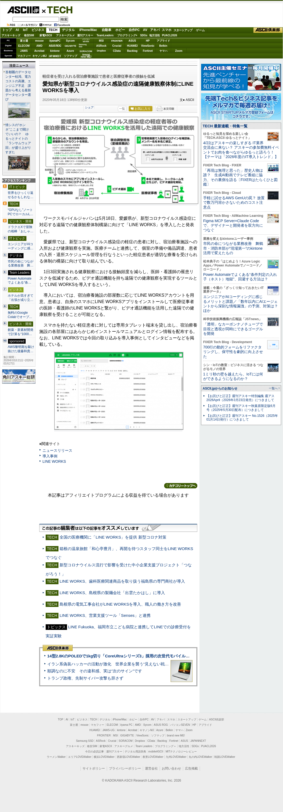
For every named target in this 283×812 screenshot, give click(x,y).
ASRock (101, 45)
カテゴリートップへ (180, 485)
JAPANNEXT (55, 56)
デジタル (68, 30)
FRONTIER (117, 41)
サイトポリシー (93, 768)
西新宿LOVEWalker (128, 756)
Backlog (132, 50)
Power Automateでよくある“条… (20, 281)
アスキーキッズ (11, 35)
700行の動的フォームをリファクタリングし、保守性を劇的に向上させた (233, 352)
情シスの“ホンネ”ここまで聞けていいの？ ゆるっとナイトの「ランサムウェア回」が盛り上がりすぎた (18, 138)
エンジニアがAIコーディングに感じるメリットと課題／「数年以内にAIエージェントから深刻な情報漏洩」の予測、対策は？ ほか (240, 304)
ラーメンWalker (56, 756)
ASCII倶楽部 (268, 30)
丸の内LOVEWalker (200, 756)
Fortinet (148, 50)
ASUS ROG (55, 45)
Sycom (70, 40)
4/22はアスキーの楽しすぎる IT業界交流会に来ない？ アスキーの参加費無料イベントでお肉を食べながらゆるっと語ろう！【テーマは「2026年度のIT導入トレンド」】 (241, 150)
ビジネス (38, 30)
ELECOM (24, 45)
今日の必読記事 (94, 751)
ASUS (132, 40)
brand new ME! (176, 735)
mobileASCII (155, 751)
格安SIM (29, 35)
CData (117, 50)
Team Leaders (143, 746)
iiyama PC (126, 724)
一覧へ (273, 388)
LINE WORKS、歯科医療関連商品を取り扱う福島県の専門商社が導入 (122, 581)
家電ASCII (46, 35)
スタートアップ (183, 30)
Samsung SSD (85, 740)
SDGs (143, 35)
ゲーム (200, 30)
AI (17, 30)
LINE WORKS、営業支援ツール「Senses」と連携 (105, 615)
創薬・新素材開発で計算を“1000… (20, 332)
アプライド (163, 40)
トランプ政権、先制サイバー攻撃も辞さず (85, 678)
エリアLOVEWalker (79, 756)
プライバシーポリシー (125, 768)
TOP (60, 719)
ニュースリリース (57, 450)
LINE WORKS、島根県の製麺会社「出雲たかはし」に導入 (112, 592)
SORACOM (126, 740)
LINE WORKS (54, 461)
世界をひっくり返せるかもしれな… (20, 195)
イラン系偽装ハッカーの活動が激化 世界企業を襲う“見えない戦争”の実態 (114, 664)
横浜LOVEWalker (104, 756)
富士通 (24, 40)
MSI (101, 40)
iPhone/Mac (88, 30)
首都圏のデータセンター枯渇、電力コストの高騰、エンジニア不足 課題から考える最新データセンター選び (18, 85)
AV (145, 30)
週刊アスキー (85, 35)
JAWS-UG (108, 730)
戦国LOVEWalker (224, 756)
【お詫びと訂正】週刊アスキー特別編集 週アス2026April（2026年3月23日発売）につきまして (240, 398)
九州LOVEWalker (176, 756)
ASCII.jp (23, 9)
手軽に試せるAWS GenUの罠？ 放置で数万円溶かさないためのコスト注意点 (234, 202)
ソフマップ (70, 55)
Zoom (178, 50)
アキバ (155, 30)
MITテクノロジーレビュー (181, 751)
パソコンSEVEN (86, 40)
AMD (39, 45)
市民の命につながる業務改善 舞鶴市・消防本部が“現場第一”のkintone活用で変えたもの (233, 248)
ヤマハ (163, 50)
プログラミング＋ (165, 746)
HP (148, 40)
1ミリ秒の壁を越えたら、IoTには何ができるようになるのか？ (233, 376)
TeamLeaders (105, 35)
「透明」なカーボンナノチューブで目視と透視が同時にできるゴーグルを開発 (233, 329)
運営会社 (151, 768)
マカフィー (24, 55)
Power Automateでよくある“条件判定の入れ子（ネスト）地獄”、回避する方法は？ (240, 276)
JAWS (23, 50)
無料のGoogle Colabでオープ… (20, 315)
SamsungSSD (83, 46)
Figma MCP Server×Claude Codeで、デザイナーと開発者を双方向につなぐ (233, 225)
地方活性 (154, 35)
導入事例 (49, 456)
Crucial (116, 45)
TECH (57, 10)
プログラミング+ (127, 35)
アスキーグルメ (65, 35)
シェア (89, 107)
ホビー (120, 30)
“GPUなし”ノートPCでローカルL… (20, 212)
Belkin (163, 45)
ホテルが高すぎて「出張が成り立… (20, 298)
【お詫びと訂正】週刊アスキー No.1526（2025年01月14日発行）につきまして (242, 418)
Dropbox (101, 50)
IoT (25, 30)
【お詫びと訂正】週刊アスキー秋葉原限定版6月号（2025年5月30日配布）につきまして (241, 408)
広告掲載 (191, 768)
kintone (55, 50)
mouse (39, 40)
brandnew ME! (86, 56)
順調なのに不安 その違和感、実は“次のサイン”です (94, 671)
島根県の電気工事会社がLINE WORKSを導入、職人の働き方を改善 (120, 604)
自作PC (134, 30)
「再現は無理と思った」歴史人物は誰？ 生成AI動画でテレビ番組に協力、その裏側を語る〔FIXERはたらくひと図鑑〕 (240, 177)
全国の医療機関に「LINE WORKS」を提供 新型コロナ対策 (113, 537)
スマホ (166, 30)
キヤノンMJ (39, 55)
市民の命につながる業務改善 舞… (20, 264)
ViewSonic (148, 45)
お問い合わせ (171, 768)
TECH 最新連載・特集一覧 (225, 126)
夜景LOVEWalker (153, 756)
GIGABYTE (70, 46)
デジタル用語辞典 (135, 751)
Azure (70, 50)
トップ (7, 30)
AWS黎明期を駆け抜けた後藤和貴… (21, 349)
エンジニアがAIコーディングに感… (20, 246)
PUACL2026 (169, 35)
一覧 (122, 108)
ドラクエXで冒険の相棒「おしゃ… (20, 229)
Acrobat (39, 50)
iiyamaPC (54, 40)
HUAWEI (132, 45)
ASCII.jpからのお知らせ (220, 388)
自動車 (106, 30)
